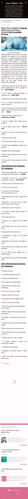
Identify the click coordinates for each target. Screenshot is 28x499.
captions (7, 363)
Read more (23, 445)
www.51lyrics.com (14, 3)
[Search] (26, 3)
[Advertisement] (14, 410)
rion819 (17, 493)
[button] (26, 20)
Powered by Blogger (14, 490)
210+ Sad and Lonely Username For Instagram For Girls (10, 451)
